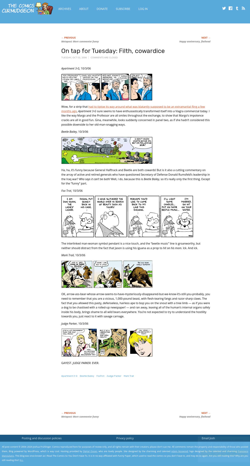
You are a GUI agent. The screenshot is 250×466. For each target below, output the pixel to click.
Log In (143, 9)
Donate (102, 9)
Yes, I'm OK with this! (220, 453)
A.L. (22, 460)
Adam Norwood (179, 451)
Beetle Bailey (87, 376)
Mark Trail (129, 376)
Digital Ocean (90, 451)
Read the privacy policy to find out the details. (219, 444)
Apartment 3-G (69, 376)
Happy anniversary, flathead (194, 41)
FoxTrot (100, 376)
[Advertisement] (124, 398)
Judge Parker (114, 376)
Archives (64, 9)
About (83, 9)
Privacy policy (125, 438)
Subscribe (123, 9)
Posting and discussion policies (42, 438)
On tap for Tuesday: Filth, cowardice (113, 51)
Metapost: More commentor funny (80, 41)
